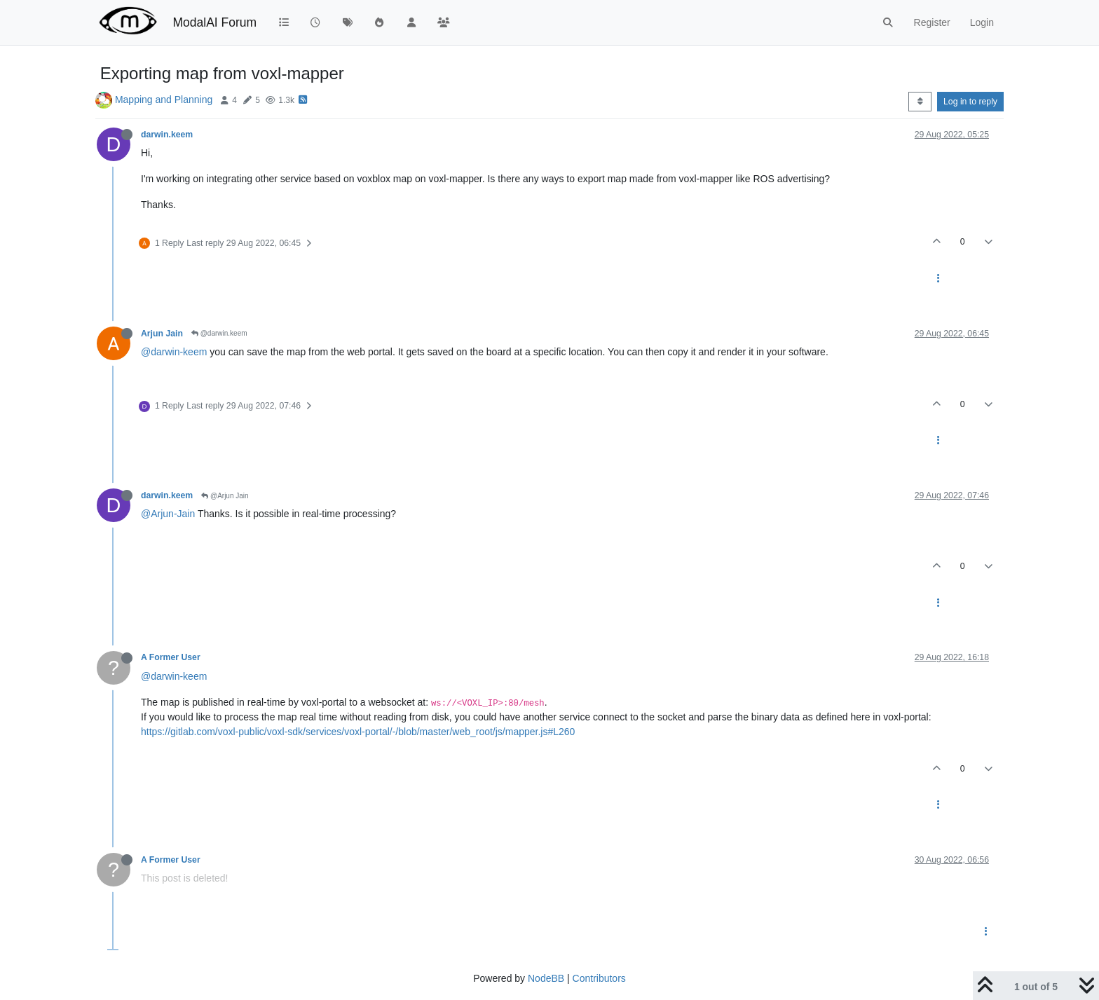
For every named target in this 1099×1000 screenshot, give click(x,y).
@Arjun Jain (224, 496)
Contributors (599, 978)
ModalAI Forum (214, 22)
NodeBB (546, 978)
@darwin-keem (174, 351)
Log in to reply (970, 102)
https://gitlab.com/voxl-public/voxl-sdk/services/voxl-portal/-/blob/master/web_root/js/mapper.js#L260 (358, 731)
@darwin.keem (219, 333)
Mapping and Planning (163, 99)
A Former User (170, 657)
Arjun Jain (162, 333)
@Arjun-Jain (168, 513)
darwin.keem (167, 134)
